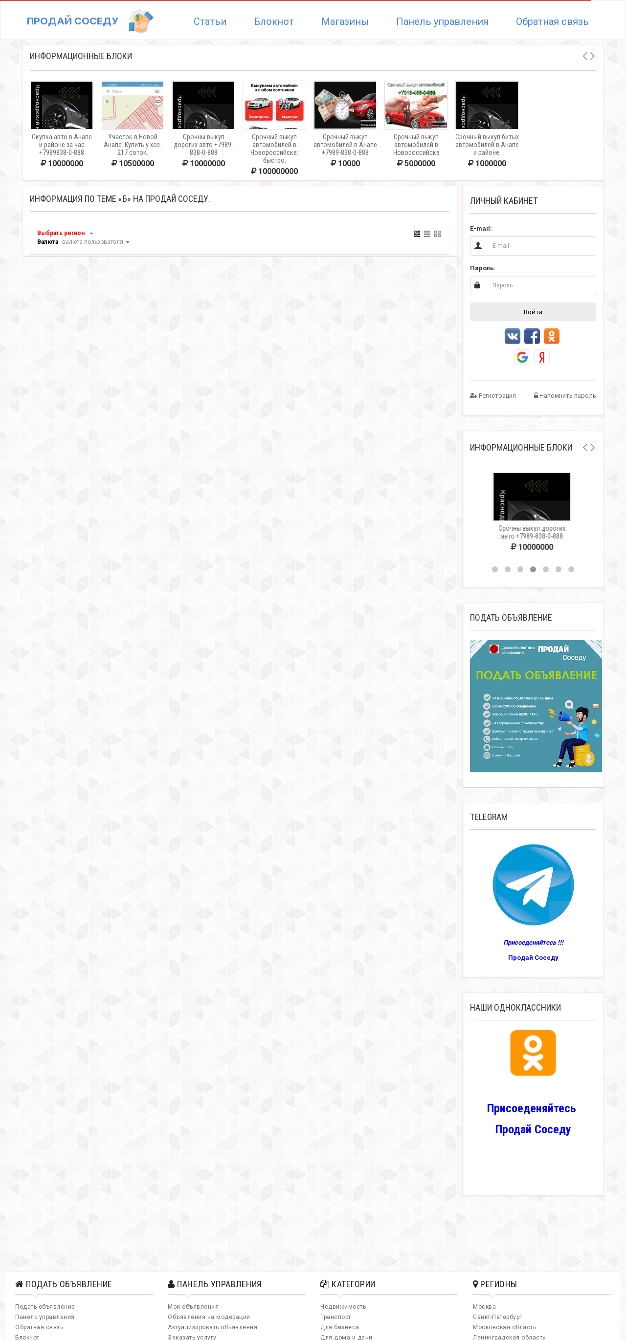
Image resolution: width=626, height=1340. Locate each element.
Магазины (345, 21)
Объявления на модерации (209, 1317)
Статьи (210, 21)
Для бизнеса (339, 1327)
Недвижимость (343, 1306)
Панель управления (442, 21)
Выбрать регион (61, 233)
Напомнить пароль (565, 395)
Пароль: (483, 268)
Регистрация (493, 395)
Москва (484, 1306)
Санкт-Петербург (497, 1317)
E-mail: (481, 228)
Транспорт (335, 1317)
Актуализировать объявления (212, 1327)
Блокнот (274, 21)
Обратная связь (552, 21)
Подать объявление (45, 1306)
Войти (533, 312)
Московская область (504, 1327)
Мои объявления (193, 1306)
